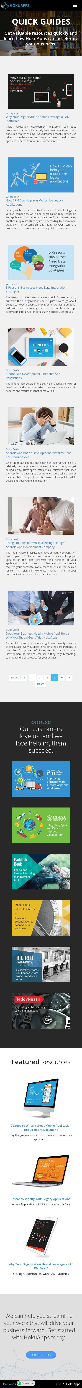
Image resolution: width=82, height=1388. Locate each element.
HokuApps (9, 1384)
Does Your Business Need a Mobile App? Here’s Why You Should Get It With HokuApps (38, 636)
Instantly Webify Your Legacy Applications (41, 1199)
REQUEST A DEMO (41, 1355)
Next (40, 684)
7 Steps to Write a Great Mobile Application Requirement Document (41, 1128)
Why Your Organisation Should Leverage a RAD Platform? (41, 1266)
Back (14, 677)
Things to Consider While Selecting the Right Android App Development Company (36, 545)
